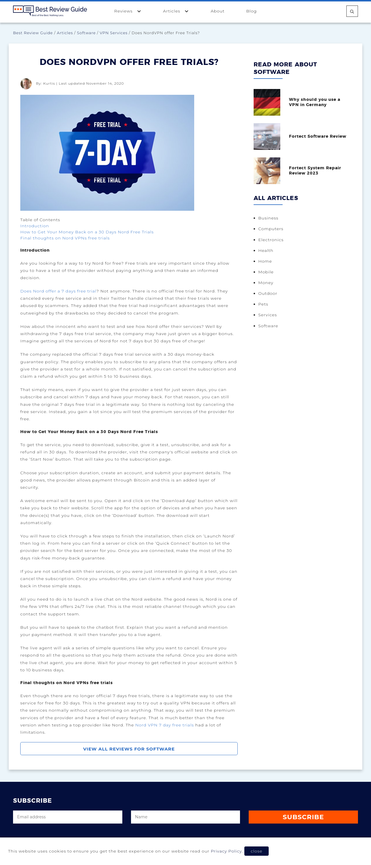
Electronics (270, 240)
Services (267, 317)
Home (265, 262)
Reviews (127, 11)
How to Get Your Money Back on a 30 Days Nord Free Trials (87, 232)
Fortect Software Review (317, 137)
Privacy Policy (226, 851)
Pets (263, 306)
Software (86, 32)
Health (265, 251)
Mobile (266, 273)
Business (268, 218)
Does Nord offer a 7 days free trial (58, 291)
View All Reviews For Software (129, 749)
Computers (270, 229)
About (218, 11)
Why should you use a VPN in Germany (314, 102)
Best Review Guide (33, 32)
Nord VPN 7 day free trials (164, 725)
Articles (176, 11)
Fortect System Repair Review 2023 (315, 171)
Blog (251, 11)
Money (265, 284)
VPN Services (114, 32)
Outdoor (267, 295)
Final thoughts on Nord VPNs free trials (65, 238)
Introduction (34, 225)
